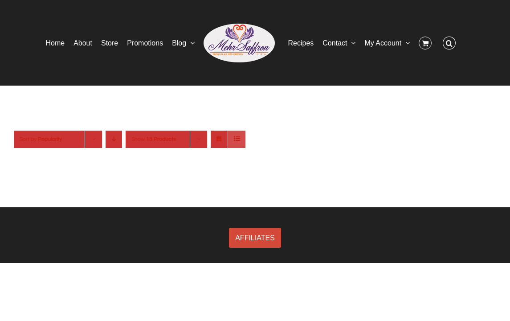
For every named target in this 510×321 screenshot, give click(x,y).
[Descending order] (113, 139)
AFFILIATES (255, 238)
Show (153, 139)
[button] (478, 43)
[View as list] (236, 139)
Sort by (41, 139)
